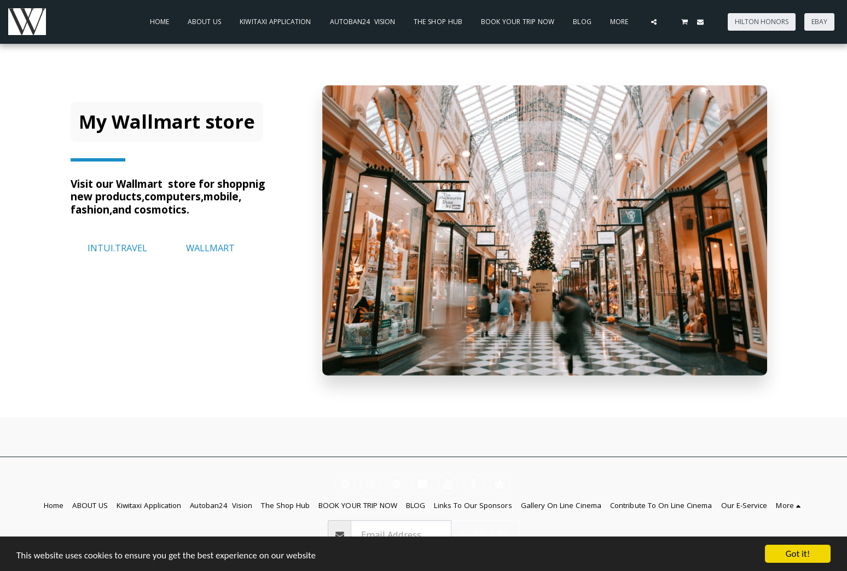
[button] (654, 22)
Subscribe (485, 534)
